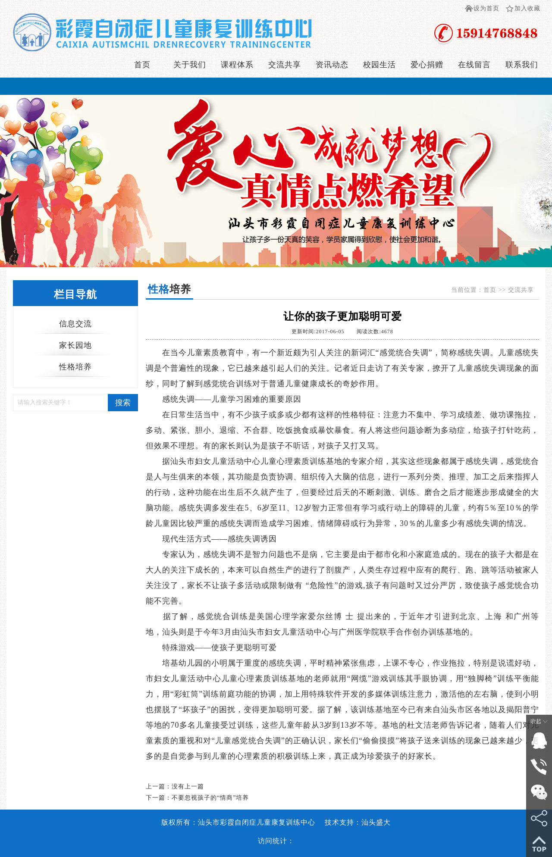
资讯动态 (332, 64)
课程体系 (237, 64)
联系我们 (521, 64)
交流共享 (284, 64)
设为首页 (486, 8)
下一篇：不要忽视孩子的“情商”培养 (197, 797)
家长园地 (75, 345)
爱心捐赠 (427, 64)
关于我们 (189, 64)
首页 (142, 64)
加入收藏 (527, 8)
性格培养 (75, 367)
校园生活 (379, 64)
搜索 (123, 402)
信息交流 (75, 323)
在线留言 (474, 64)
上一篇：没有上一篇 (175, 786)
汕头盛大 (376, 822)
